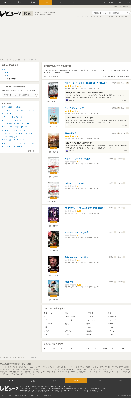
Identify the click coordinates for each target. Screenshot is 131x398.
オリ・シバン (82, 16)
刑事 (45, 327)
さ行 (62, 348)
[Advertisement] (65, 39)
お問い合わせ (48, 395)
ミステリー (112, 317)
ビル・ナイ (24, 127)
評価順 (126, 76)
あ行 (45, 348)
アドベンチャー (50, 324)
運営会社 (16, 395)
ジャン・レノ (25, 124)
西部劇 (110, 327)
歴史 (45, 334)
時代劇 (110, 324)
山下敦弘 (55, 126)
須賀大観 (55, 152)
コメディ (89, 317)
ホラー (46, 320)
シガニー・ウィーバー (10, 124)
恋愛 (67, 313)
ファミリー (69, 320)
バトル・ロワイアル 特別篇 (77, 159)
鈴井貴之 (55, 300)
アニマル (68, 331)
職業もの (89, 334)
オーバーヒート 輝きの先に (77, 232)
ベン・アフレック (8, 114)
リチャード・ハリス (9, 133)
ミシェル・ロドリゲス (10, 137)
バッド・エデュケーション (123, 16)
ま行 (96, 348)
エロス (89, 327)
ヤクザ (67, 327)
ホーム (6, 2)
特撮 (67, 324)
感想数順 (119, 76)
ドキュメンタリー (93, 320)
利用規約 (23, 395)
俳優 (3, 69)
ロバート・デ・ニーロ (10, 110)
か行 (54, 348)
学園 (109, 313)
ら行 (113, 348)
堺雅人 (4, 107)
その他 (110, 334)
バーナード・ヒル (27, 143)
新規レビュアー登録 (114, 2)
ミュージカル (113, 320)
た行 (71, 348)
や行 (105, 348)
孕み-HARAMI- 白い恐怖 (76, 257)
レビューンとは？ (99, 2)
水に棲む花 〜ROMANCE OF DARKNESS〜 (85, 208)
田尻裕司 (55, 275)
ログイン (127, 2)
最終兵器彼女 (71, 133)
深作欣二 (54, 101)
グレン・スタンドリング (95, 16)
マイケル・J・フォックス (11, 120)
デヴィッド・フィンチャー (12, 147)
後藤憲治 (55, 226)
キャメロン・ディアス (27, 133)
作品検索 (128, 13)
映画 (46, 2)
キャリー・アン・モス (10, 143)
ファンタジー (70, 317)
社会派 (89, 331)
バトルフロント (108, 16)
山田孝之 (18, 107)
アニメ (72, 2)
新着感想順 (111, 76)
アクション (48, 313)
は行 (88, 348)
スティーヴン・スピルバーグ (13, 140)
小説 (20, 2)
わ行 (122, 348)
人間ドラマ (90, 313)
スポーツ (111, 331)
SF (45, 317)
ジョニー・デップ (27, 110)
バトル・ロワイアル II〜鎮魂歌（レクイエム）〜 (86, 83)
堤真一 (10, 107)
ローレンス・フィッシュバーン (14, 130)
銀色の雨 (69, 282)
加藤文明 (55, 250)
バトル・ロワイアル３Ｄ (75, 183)
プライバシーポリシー (35, 395)
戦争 (88, 324)
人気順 (103, 76)
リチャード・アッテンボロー (13, 117)
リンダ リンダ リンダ (74, 108)
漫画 (33, 2)
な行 (79, 348)
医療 (67, 334)
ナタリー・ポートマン (10, 127)
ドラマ (59, 2)
